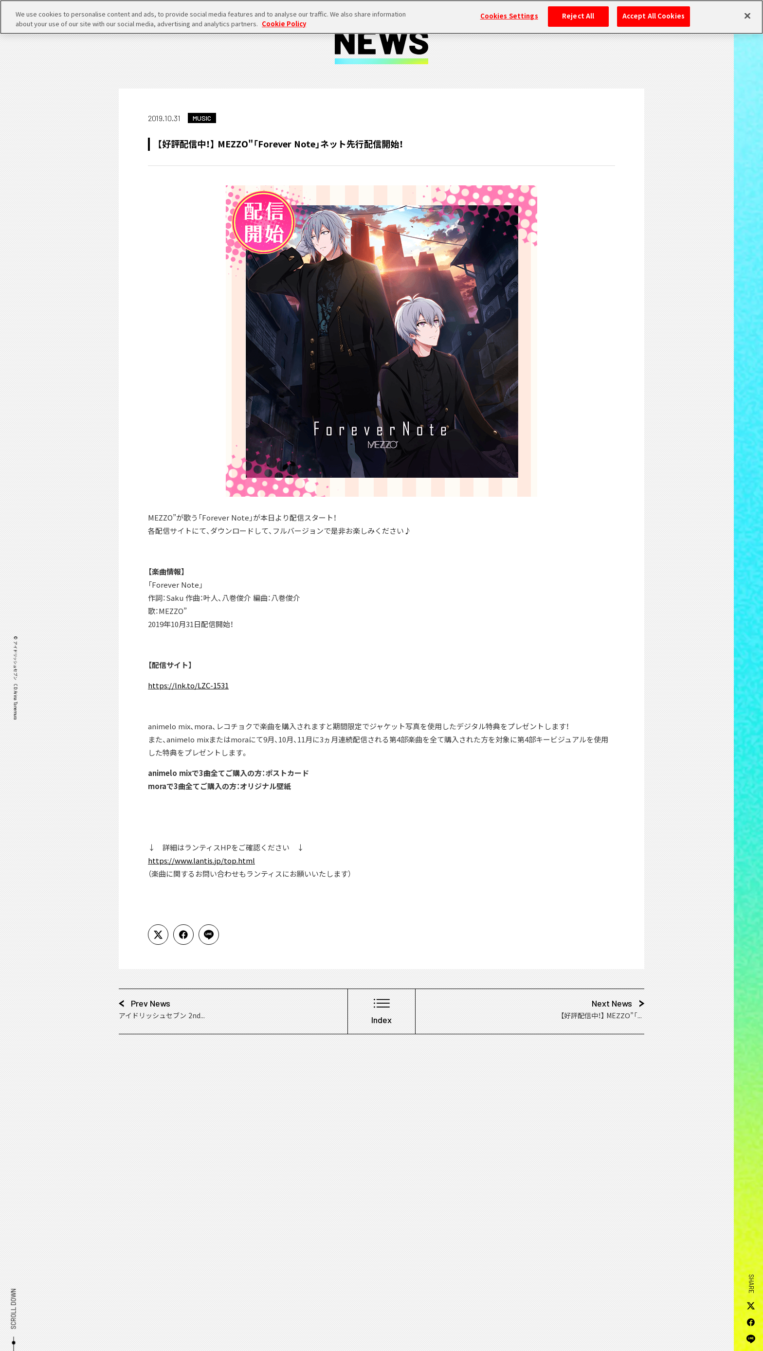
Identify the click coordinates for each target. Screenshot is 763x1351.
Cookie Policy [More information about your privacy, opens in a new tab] (284, 18)
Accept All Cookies (653, 10)
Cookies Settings (509, 10)
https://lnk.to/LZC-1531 (188, 685)
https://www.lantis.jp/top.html (201, 860)
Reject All (578, 10)
